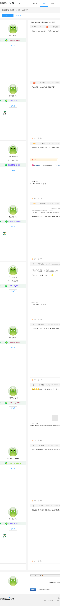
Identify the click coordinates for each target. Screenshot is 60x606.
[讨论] (32, 22)
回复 (7, 15)
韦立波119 (13, 36)
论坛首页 (35, 3)
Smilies (43, 576)
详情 (56, 165)
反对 (41, 138)
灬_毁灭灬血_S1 (13, 398)
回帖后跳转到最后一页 (43, 589)
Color (33, 576)
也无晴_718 (13, 96)
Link (36, 576)
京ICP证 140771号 (48, 600)
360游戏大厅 (9, 599)
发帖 (52, 3)
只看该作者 (55, 27)
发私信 (13, 45)
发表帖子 (18, 15)
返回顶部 (55, 418)
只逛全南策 (13, 277)
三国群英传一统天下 (8, 10)
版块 (43, 3)
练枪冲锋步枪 (13, 156)
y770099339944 (13, 459)
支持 (35, 138)
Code (40, 576)
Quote (38, 576)
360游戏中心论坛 (11, 4)
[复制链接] (52, 22)
